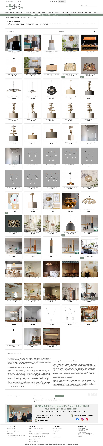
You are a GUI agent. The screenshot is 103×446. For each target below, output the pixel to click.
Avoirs (53, 433)
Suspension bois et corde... (89, 96)
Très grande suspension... (89, 51)
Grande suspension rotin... (89, 187)
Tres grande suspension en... (89, 209)
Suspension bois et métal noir (13, 51)
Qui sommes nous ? (11, 437)
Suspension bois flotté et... (70, 119)
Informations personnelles (58, 428)
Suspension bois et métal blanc (51, 51)
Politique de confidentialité (13, 431)
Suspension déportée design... (89, 142)
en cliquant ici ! (66, 15)
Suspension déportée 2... (13, 164)
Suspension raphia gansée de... (51, 74)
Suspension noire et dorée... (70, 232)
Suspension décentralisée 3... (13, 187)
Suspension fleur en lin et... (51, 277)
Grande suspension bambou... (51, 209)
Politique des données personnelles (37, 431)
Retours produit (55, 430)
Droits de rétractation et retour (36, 428)
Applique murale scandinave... (89, 277)
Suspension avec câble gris (14, 209)
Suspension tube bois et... (89, 232)
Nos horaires (10, 433)
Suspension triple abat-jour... (70, 187)
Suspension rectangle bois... (32, 322)
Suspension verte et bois (32, 345)
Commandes (55, 431)
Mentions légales (11, 428)
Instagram (95, 394)
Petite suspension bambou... (70, 51)
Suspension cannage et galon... (70, 74)
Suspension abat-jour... (70, 277)
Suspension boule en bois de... (70, 300)
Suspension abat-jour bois (13, 74)
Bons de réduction (56, 436)
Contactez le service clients (35, 438)
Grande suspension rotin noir (51, 96)
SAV (30, 430)
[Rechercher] (88, 5)
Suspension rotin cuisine (89, 74)
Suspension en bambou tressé (13, 277)
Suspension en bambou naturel (33, 74)
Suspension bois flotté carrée (70, 142)
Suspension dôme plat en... (14, 96)
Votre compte (56, 426)
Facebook (89, 394)
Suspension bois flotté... (13, 119)
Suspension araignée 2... (70, 322)
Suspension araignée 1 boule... (51, 322)
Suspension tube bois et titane (51, 255)
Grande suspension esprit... (89, 322)
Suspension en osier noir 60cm (89, 255)
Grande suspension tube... (51, 345)
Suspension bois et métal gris (32, 51)
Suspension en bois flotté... (70, 96)
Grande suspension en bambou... (32, 232)
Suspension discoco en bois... (70, 209)
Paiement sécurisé (33, 439)
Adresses (54, 435)
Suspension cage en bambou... (51, 232)
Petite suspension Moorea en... (13, 300)
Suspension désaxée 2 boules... (89, 164)
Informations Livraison (34, 441)
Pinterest (92, 394)
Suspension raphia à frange (32, 300)
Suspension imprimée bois (14, 232)
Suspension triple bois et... (14, 322)
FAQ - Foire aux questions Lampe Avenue (16, 435)
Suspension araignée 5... (70, 164)
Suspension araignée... (51, 164)
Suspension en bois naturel (32, 277)
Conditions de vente (11, 430)
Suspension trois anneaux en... (89, 300)
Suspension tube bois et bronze (70, 255)
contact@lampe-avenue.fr (85, 435)
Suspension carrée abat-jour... (32, 209)
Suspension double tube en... (51, 300)
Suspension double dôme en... (32, 96)
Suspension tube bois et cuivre (32, 255)
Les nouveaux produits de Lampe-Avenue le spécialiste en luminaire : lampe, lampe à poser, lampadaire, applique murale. (39, 435)
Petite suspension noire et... (13, 345)
